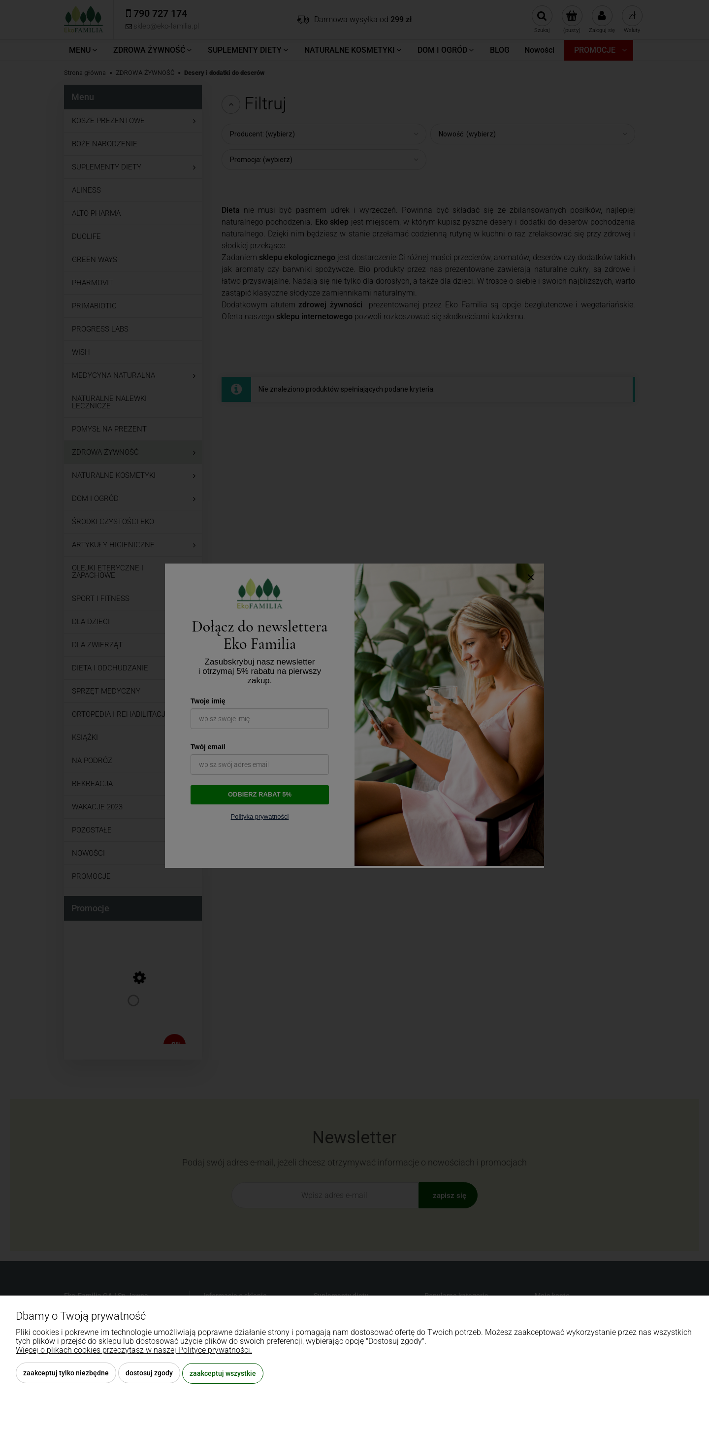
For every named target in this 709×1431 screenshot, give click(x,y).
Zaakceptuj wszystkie (223, 1373)
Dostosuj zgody (149, 1373)
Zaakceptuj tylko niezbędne (66, 1373)
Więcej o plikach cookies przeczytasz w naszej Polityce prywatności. (134, 1350)
